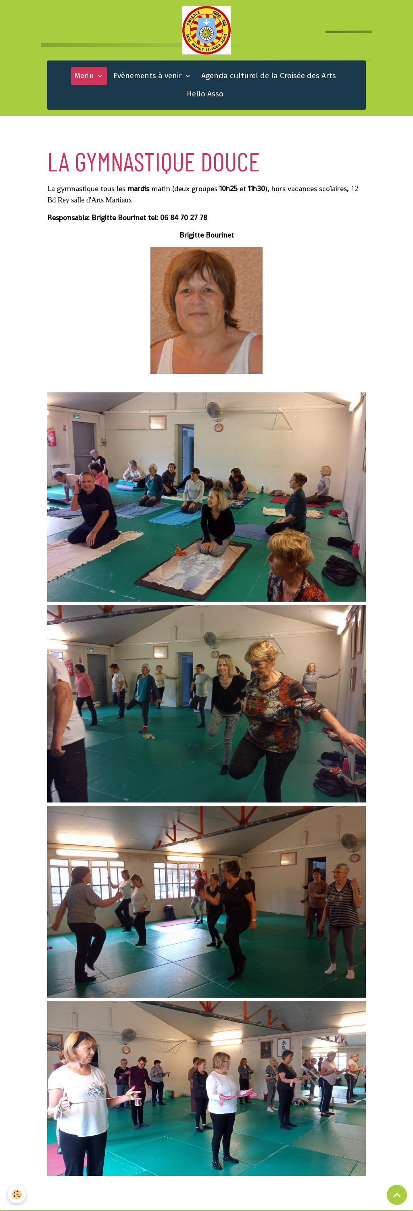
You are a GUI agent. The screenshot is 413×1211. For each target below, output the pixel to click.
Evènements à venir (148, 76)
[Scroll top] (397, 1195)
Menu (85, 76)
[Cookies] (17, 1194)
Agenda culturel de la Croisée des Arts (268, 76)
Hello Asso (205, 94)
